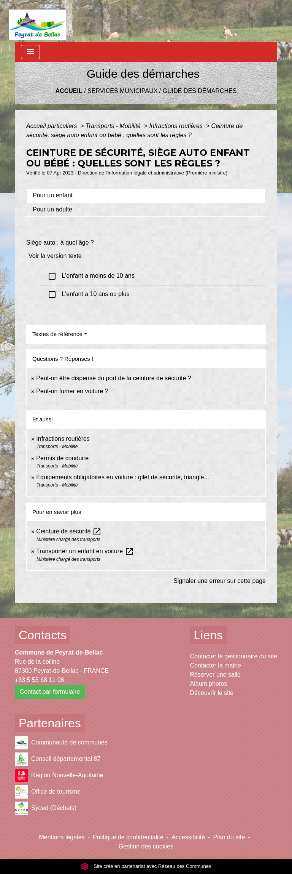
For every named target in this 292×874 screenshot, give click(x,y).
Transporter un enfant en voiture (84, 551)
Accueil (69, 91)
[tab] (146, 195)
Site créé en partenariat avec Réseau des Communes (146, 866)
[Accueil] (37, 21)
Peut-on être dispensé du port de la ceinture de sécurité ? (113, 378)
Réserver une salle (215, 674)
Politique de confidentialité (128, 837)
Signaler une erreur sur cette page (219, 581)
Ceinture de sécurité (69, 531)
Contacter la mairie (215, 665)
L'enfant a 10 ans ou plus (89, 294)
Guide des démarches (200, 91)
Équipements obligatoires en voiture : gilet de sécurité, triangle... (122, 477)
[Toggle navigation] (30, 52)
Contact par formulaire (50, 691)
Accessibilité (188, 837)
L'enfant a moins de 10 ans (91, 276)
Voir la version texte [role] (55, 256)
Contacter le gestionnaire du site (233, 656)
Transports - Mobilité (114, 126)
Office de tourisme (48, 792)
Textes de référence (57, 334)
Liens (208, 635)
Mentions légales (62, 837)
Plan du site (229, 837)
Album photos (208, 683)
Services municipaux (122, 91)
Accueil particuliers (52, 126)
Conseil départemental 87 (57, 759)
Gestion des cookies (146, 846)
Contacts (43, 635)
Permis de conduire (62, 458)
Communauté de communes (61, 742)
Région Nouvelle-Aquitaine (59, 775)
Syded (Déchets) (45, 808)
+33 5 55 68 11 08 (39, 680)
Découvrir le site (212, 693)
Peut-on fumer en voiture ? (72, 391)
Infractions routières (176, 126)
